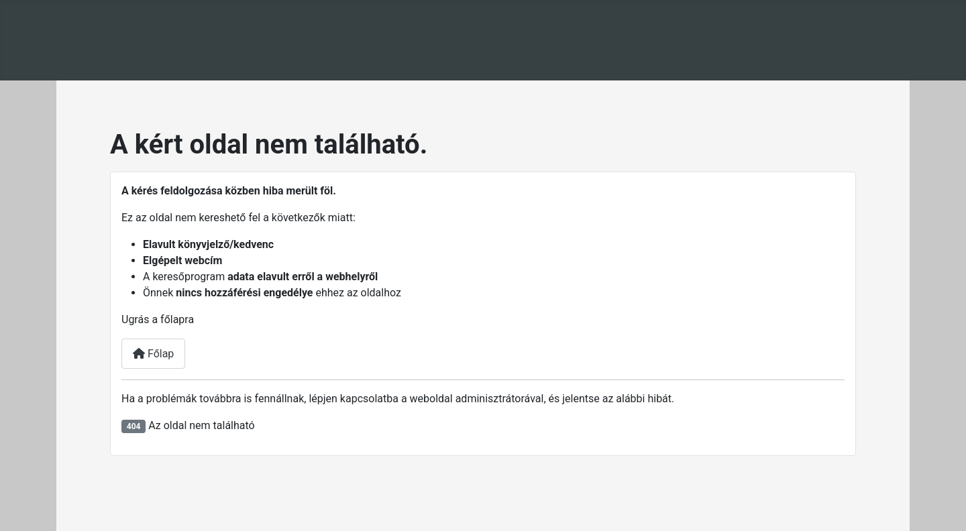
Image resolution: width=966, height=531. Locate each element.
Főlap (153, 353)
